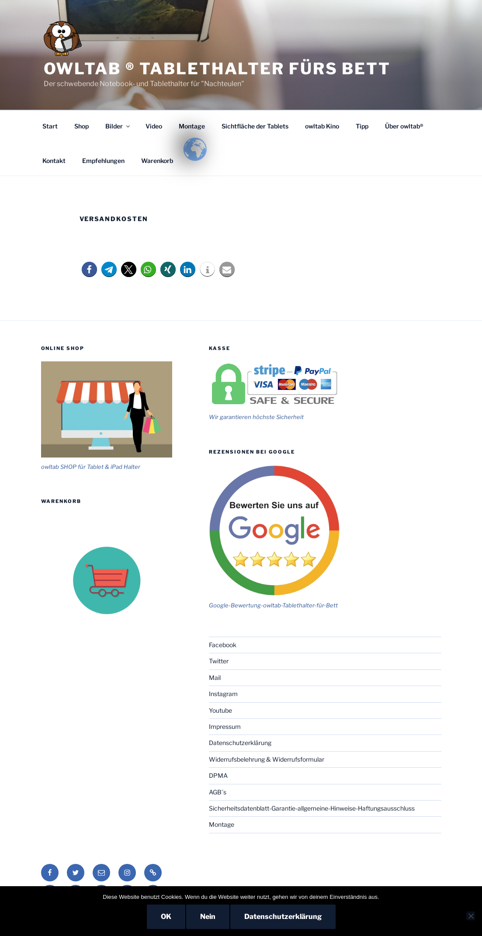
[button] (89, 269)
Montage (192, 126)
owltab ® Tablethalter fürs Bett (217, 68)
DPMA (218, 775)
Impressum (225, 726)
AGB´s (217, 792)
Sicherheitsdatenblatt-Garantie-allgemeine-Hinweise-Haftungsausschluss (312, 808)
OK (166, 916)
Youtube (220, 710)
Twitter (219, 661)
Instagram (223, 693)
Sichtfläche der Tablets (255, 126)
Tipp (362, 126)
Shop (81, 126)
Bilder (118, 126)
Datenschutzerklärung (240, 742)
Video (154, 126)
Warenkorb (157, 160)
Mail (215, 677)
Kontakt (54, 160)
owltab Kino (322, 126)
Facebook (222, 644)
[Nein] (470, 916)
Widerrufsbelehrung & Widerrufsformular (266, 759)
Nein (207, 916)
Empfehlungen (103, 160)
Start (50, 126)
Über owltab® (404, 126)
